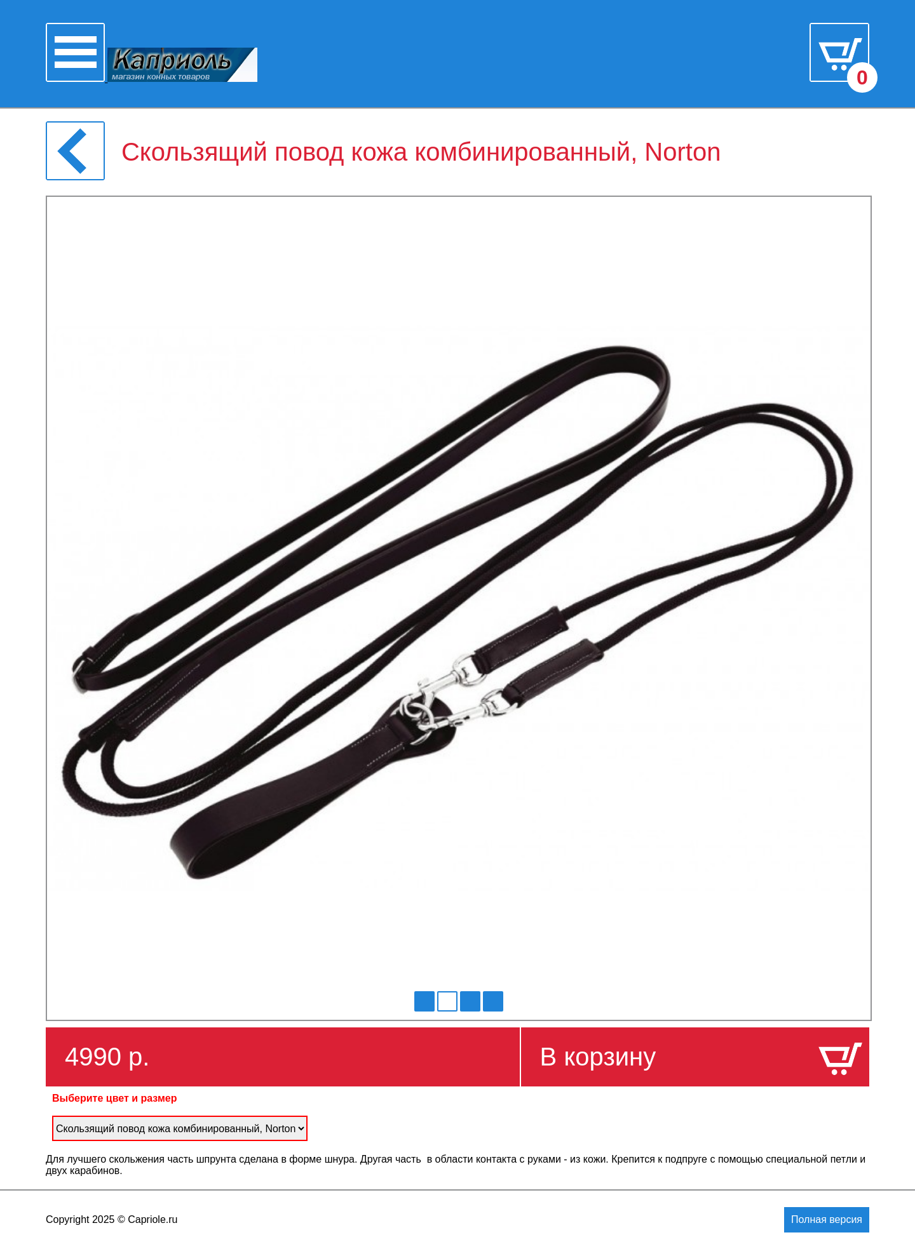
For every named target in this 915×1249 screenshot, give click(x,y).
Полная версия (826, 1219)
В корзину (598, 1057)
